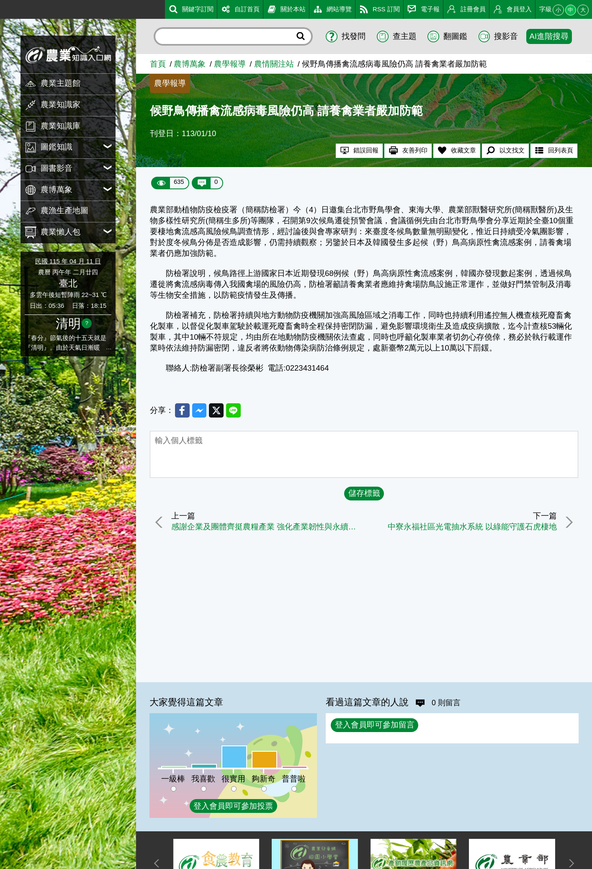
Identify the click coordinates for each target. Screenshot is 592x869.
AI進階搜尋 (549, 36)
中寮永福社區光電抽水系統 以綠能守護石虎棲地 (470, 527)
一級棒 (173, 778)
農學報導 (230, 63)
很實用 (233, 778)
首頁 (158, 63)
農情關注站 (274, 63)
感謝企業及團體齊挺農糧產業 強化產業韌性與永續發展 (266, 527)
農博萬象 (190, 63)
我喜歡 (203, 778)
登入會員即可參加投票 (233, 806)
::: (3, 7)
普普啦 (294, 778)
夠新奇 (263, 778)
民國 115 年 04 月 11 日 (68, 261)
